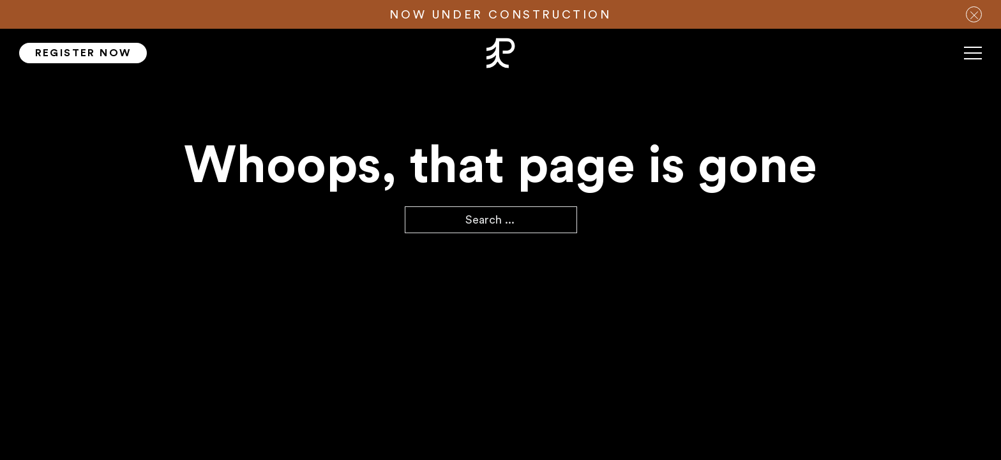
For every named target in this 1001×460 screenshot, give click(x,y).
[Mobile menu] (973, 58)
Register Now (83, 53)
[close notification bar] (974, 14)
